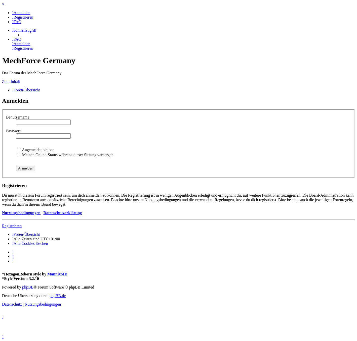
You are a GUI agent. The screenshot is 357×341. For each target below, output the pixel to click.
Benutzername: (18, 117)
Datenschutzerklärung (62, 213)
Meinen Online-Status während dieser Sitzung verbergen (65, 155)
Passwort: (14, 131)
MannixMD (57, 274)
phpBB (27, 287)
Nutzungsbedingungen (21, 213)
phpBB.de (58, 296)
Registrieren (12, 226)
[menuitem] (21, 13)
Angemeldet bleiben (35, 150)
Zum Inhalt (11, 81)
